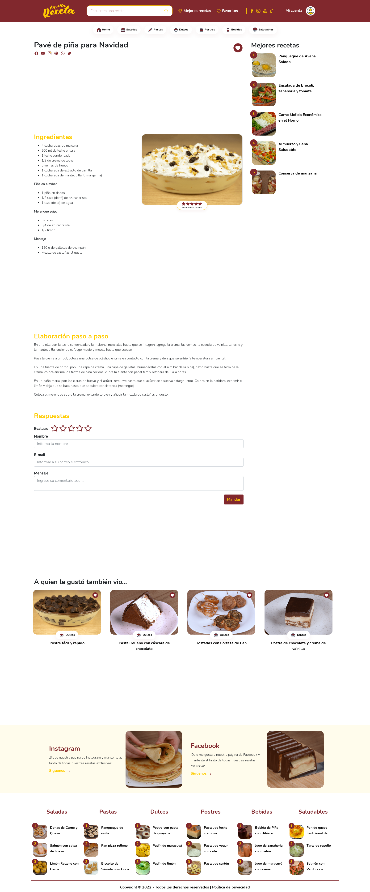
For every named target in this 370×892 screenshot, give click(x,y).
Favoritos (230, 10)
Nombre (41, 436)
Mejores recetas (197, 10)
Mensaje (41, 473)
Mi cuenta (294, 10)
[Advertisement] (139, 96)
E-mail (39, 454)
